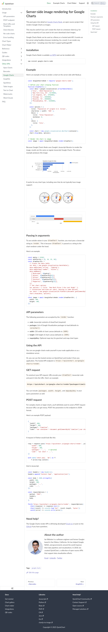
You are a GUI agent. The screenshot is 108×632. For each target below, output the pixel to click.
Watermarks (7, 94)
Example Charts (59, 3)
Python (42, 602)
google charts (36, 568)
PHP (41, 609)
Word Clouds (8, 98)
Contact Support (79, 602)
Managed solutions (80, 609)
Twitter (59, 558)
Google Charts (8, 75)
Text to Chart (8, 90)
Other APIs (6, 64)
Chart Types (6, 41)
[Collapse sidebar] (12, 588)
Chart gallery (9, 602)
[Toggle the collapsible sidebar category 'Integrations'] (21, 60)
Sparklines (7, 83)
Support (82, 3)
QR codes (5, 56)
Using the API (95, 23)
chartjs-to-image (46, 622)
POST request (96, 29)
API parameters (9, 16)
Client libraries (8, 30)
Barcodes (6, 71)
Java (41, 616)
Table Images (8, 86)
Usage (4, 13)
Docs (49, 3)
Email (46, 558)
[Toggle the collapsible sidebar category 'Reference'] (21, 48)
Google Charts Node (54, 22)
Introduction (6, 9)
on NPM (53, 55)
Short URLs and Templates (9, 25)
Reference (5, 49)
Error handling (8, 37)
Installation (94, 11)
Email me (69, 524)
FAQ (3, 102)
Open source (78, 606)
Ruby (41, 606)
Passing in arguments (97, 17)
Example (93, 14)
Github (28, 526)
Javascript (43, 599)
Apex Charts (7, 68)
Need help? (94, 32)
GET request (96, 26)
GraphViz (6, 79)
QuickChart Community (82, 599)
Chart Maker (71, 3)
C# (41, 612)
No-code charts (9, 34)
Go (41, 619)
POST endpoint (9, 20)
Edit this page (32, 572)
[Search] (98, 3)
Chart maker (9, 606)
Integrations (6, 60)
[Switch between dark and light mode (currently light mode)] (87, 3)
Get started (9, 599)
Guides (4, 52)
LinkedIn (53, 558)
